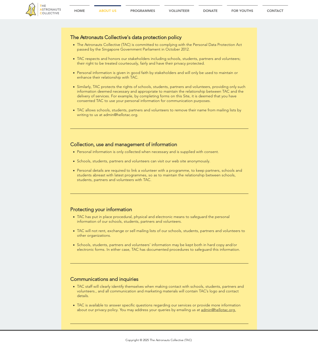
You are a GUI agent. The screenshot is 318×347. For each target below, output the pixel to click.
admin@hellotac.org (120, 114)
